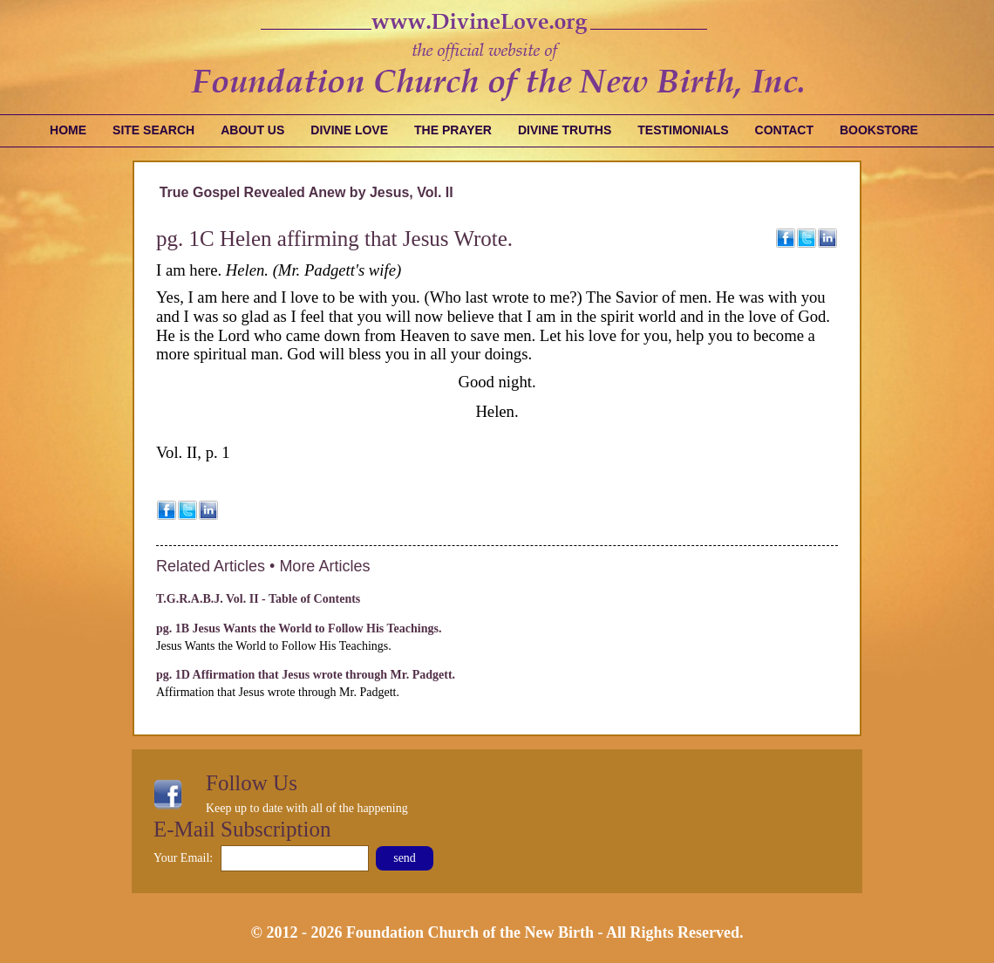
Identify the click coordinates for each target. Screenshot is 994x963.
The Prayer (453, 130)
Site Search (153, 130)
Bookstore (879, 130)
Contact (784, 130)
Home (68, 130)
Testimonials (682, 130)
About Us (252, 130)
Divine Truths (564, 130)
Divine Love (349, 130)
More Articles (324, 566)
